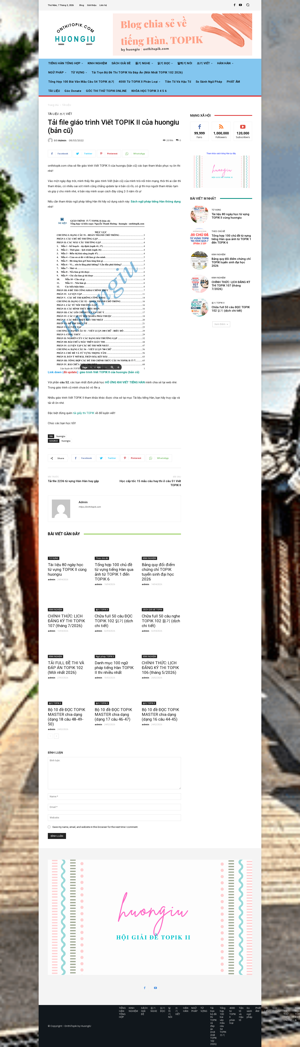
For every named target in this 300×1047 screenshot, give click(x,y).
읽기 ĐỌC (162, 1009)
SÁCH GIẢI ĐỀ (144, 1011)
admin (62, 140)
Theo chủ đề (102, 558)
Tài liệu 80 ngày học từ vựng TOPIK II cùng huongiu (67, 569)
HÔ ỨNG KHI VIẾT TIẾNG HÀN (125, 382)
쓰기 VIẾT (66, 114)
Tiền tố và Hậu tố (241, 1014)
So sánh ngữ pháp (249, 1012)
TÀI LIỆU (66, 105)
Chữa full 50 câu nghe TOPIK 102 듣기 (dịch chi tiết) (161, 621)
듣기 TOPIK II (102, 609)
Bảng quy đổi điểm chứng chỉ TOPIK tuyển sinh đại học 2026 (158, 571)
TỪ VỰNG (53, 558)
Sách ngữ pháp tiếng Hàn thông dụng (156, 201)
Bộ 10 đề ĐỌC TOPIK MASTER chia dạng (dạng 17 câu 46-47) (113, 714)
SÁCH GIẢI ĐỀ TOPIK (152, 609)
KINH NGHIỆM (149, 558)
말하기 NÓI (170, 1012)
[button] (247, 5)
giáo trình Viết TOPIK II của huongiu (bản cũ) (109, 372)
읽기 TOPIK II (55, 703)
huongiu (60, 436)
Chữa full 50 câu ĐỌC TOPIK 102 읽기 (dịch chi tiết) (114, 621)
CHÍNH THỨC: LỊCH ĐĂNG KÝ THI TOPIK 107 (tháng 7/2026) (66, 621)
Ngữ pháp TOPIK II (105, 656)
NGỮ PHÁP (194, 1009)
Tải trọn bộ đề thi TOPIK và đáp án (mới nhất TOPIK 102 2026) (213, 1026)
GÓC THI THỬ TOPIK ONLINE (288, 1014)
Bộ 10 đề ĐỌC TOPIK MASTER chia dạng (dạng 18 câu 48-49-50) (66, 716)
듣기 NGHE (154, 1009)
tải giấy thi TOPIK (84, 413)
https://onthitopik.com (90, 507)
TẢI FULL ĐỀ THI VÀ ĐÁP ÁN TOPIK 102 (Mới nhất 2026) (66, 668)
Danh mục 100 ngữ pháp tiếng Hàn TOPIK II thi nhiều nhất (114, 668)
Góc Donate (276, 1009)
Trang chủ (53, 105)
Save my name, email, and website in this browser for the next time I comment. (95, 827)
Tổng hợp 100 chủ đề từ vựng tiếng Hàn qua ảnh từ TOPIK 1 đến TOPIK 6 (114, 571)
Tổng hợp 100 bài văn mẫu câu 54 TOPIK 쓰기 (223, 1021)
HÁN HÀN (185, 1009)
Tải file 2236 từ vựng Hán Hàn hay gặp (73, 481)
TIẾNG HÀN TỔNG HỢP (122, 1012)
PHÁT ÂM (258, 1009)
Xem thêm (221, 324)
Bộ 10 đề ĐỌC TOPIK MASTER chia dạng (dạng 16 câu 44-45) (160, 714)
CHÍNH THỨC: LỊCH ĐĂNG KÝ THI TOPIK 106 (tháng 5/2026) (160, 668)
